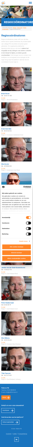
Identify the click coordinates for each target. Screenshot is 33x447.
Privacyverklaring (22, 433)
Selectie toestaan (16, 252)
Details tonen (23, 241)
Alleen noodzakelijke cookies (16, 258)
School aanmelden (8, 422)
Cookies (15, 433)
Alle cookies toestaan (16, 247)
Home (4, 397)
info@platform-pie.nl (11, 392)
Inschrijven (6, 410)
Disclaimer (8, 433)
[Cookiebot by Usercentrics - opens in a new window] (23, 187)
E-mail (3, 98)
